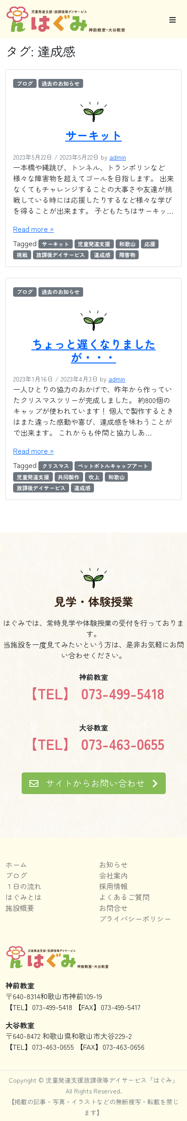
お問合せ (113, 907)
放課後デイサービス (60, 254)
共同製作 (68, 477)
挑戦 (22, 254)
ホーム (16, 864)
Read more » (33, 228)
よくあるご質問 (124, 896)
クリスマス (55, 465)
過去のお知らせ (60, 83)
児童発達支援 (94, 244)
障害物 (127, 254)
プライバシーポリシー (135, 918)
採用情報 (113, 886)
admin (117, 156)
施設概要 (19, 907)
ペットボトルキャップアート (113, 465)
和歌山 (127, 244)
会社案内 (113, 875)
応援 (150, 244)
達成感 (102, 254)
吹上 (94, 477)
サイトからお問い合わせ (93, 783)
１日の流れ (23, 886)
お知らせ (113, 864)
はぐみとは (23, 896)
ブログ (25, 83)
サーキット (93, 135)
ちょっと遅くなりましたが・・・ (94, 350)
